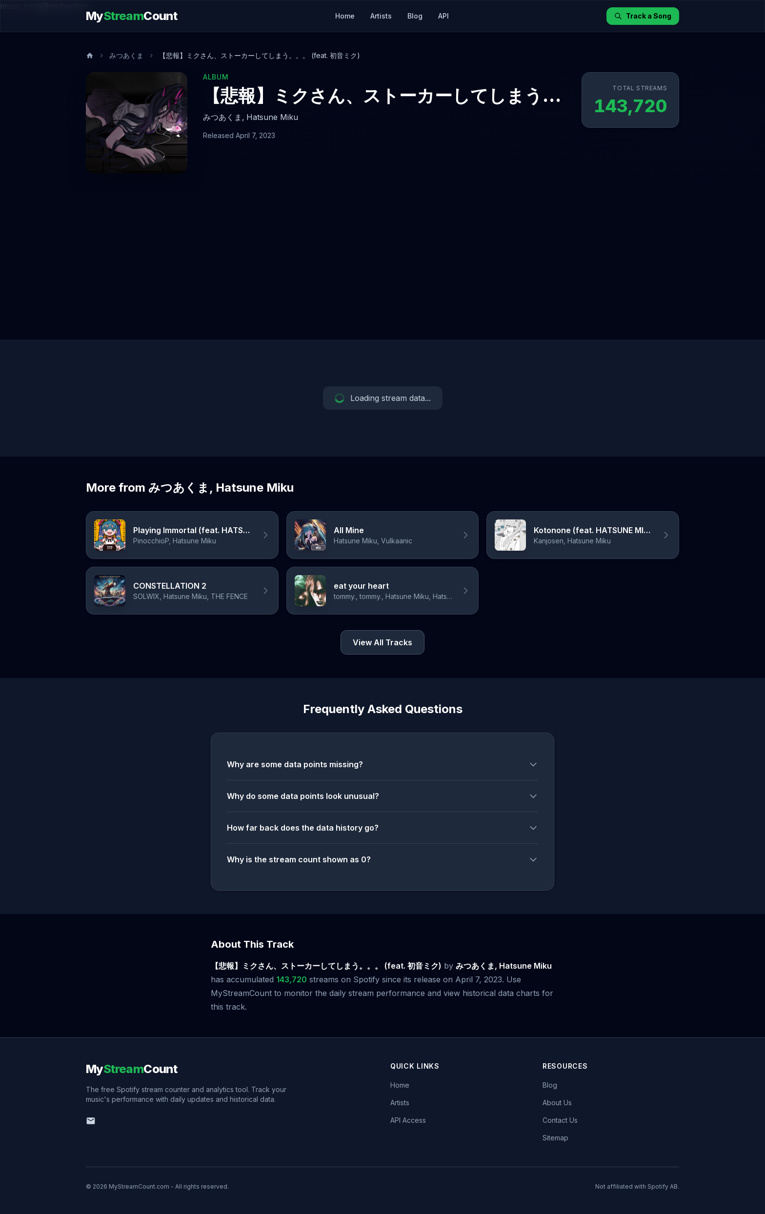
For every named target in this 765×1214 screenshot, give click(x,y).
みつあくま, (223, 117)
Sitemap (555, 1138)
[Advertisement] (382, 266)
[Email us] (91, 1121)
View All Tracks (382, 642)
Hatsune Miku (272, 117)
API (443, 16)
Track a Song (642, 16)
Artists (381, 16)
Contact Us (560, 1120)
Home (345, 16)
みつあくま (126, 55)
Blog (415, 16)
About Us (557, 1102)
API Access (408, 1120)
